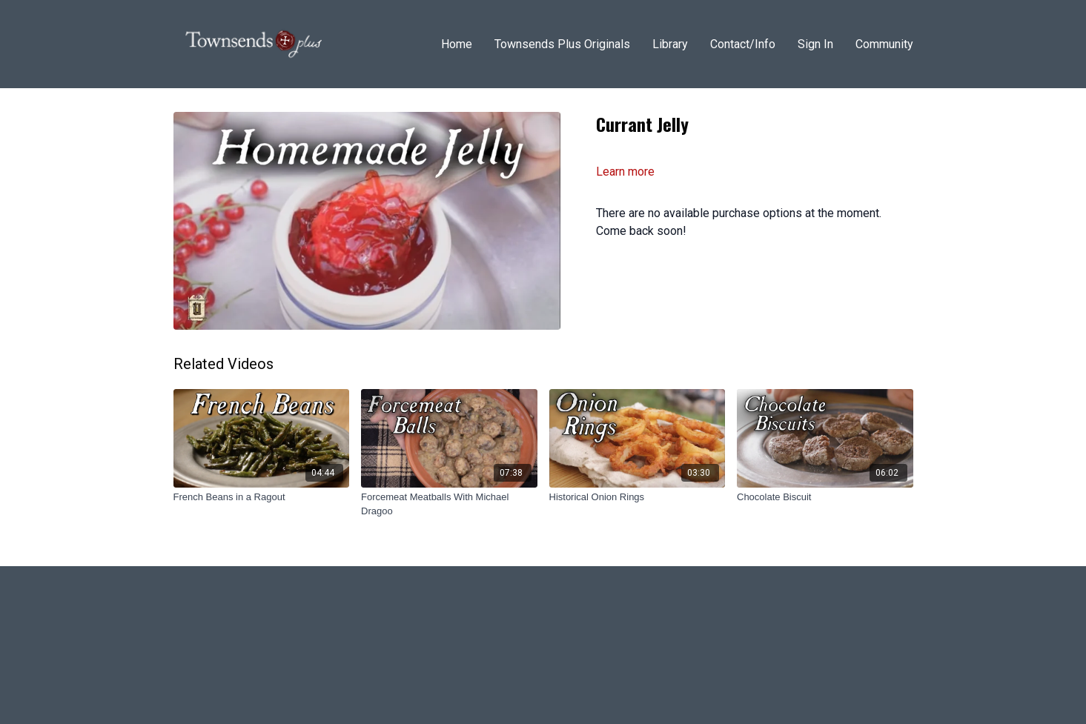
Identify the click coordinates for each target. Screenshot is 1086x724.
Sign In (815, 44)
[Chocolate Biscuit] (825, 497)
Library (670, 44)
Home (456, 44)
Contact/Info (742, 44)
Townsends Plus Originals (562, 44)
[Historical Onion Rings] (637, 497)
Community (884, 44)
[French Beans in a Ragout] (261, 497)
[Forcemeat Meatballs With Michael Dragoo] (449, 504)
